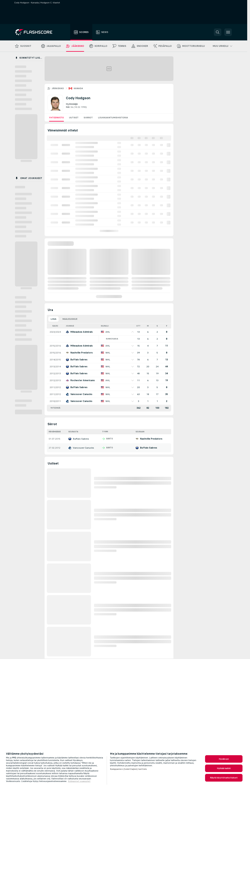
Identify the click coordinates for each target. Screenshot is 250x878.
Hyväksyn (224, 759)
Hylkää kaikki (224, 768)
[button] (217, 32)
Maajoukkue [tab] (69, 319)
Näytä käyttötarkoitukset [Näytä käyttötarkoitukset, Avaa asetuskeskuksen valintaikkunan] (224, 777)
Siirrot (88, 117)
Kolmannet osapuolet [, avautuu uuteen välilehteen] (79, 781)
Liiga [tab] (53, 319)
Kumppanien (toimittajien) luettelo (128, 769)
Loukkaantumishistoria (113, 117)
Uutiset (73, 117)
